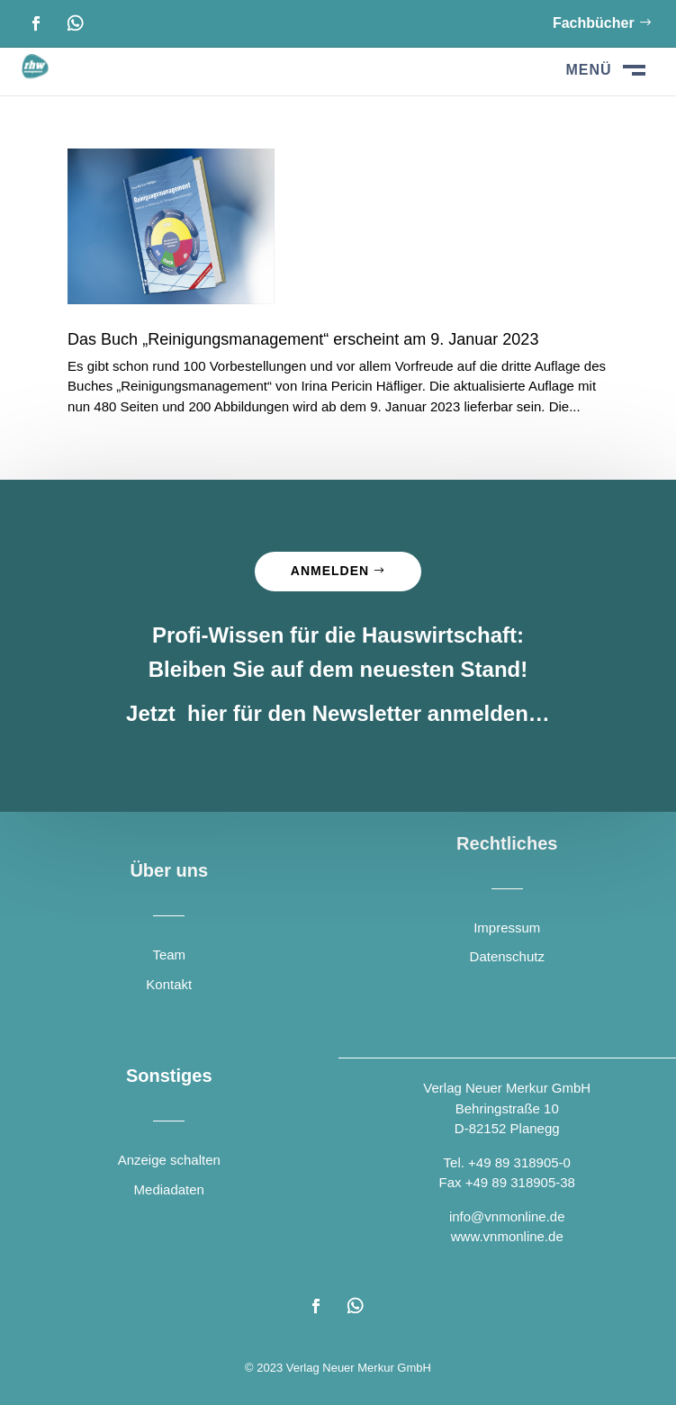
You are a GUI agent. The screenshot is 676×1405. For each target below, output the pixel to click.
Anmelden (330, 570)
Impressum (506, 927)
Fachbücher (594, 23)
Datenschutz (507, 956)
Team (168, 954)
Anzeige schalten (169, 1159)
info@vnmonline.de (507, 1216)
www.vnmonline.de (507, 1236)
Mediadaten (169, 1189)
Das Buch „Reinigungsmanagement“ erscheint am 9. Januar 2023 (303, 339)
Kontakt (169, 984)
